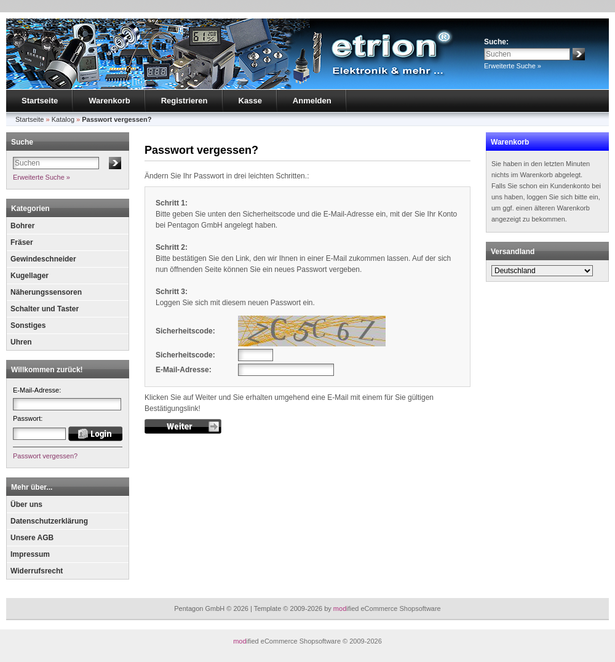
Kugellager (29, 275)
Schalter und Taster (44, 309)
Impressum (30, 554)
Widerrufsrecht (36, 571)
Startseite (40, 100)
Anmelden (312, 100)
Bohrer (22, 225)
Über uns (26, 504)
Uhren (21, 342)
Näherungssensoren (46, 292)
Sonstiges (28, 325)
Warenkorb (109, 100)
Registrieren (184, 100)
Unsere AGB (32, 537)
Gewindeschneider (43, 259)
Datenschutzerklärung (49, 521)
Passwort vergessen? (45, 456)
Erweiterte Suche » (512, 66)
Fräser (21, 242)
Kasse (250, 100)
